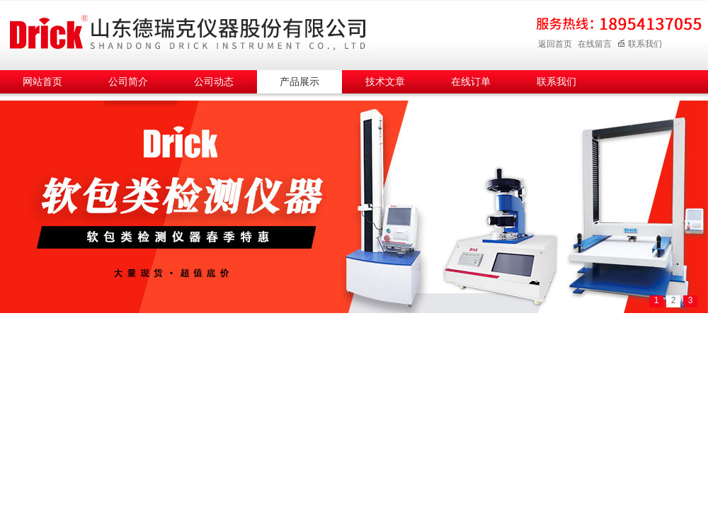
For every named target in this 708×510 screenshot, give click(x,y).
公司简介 (128, 81)
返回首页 (555, 44)
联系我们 (639, 44)
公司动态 (214, 81)
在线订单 (471, 81)
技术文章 (385, 81)
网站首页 (42, 81)
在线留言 (595, 44)
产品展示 (299, 81)
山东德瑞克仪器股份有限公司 (187, 33)
